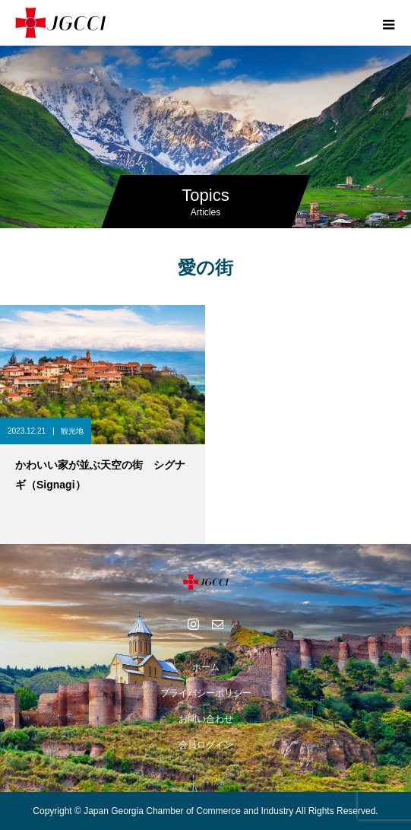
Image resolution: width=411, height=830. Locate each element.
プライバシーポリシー (205, 693)
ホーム (206, 667)
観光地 (72, 431)
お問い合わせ (206, 719)
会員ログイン (206, 744)
